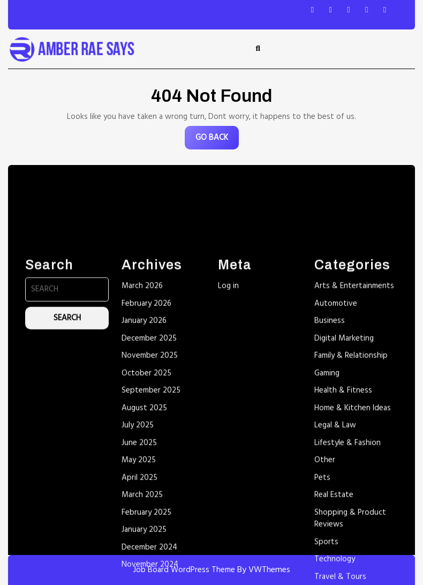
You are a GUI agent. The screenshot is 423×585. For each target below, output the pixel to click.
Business (329, 413)
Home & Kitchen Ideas (352, 500)
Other (324, 552)
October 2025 (146, 466)
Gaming (326, 466)
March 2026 (142, 378)
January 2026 (144, 413)
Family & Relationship (351, 448)
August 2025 (144, 500)
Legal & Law (335, 518)
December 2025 (149, 431)
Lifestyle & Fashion (347, 535)
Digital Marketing (344, 431)
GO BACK (217, 140)
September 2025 (151, 483)
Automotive (335, 396)
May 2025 (139, 552)
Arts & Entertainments (354, 378)
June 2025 (139, 535)
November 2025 (150, 448)
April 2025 (139, 570)
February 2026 (146, 396)
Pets (322, 570)
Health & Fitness (343, 483)
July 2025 (138, 518)
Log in (228, 378)
